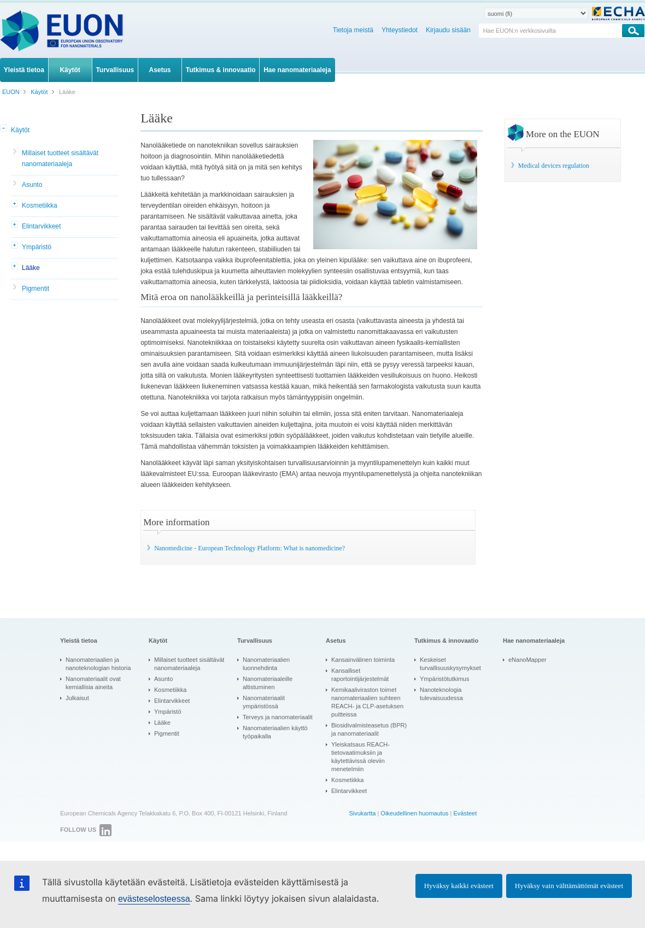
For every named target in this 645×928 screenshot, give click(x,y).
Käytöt (20, 130)
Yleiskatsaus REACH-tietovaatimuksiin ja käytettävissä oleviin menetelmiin (360, 756)
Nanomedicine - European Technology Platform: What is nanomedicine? (249, 548)
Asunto (32, 185)
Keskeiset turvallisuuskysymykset (450, 663)
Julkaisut (77, 698)
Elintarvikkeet (41, 226)
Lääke (31, 268)
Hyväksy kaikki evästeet (459, 886)
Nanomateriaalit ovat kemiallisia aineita (93, 683)
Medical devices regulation (553, 165)
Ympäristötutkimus (444, 679)
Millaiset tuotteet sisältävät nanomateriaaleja (60, 158)
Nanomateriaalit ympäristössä (264, 702)
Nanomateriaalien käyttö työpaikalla (275, 732)
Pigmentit (35, 288)
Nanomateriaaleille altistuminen (267, 683)
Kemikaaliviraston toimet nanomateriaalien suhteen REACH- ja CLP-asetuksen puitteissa (367, 702)
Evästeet (465, 813)
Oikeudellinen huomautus (414, 813)
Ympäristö (36, 247)
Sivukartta (362, 813)
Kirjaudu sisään (448, 30)
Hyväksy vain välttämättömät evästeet (569, 886)
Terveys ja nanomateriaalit (278, 717)
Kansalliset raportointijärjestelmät (360, 674)
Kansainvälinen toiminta (363, 659)
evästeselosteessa (154, 898)
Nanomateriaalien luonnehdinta (266, 663)
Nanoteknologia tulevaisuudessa (441, 693)
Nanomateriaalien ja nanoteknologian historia (98, 663)
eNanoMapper (527, 659)
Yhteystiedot (400, 30)
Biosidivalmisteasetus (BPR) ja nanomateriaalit (369, 729)
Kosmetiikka (39, 205)
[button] (4, 129)
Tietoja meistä (353, 30)
